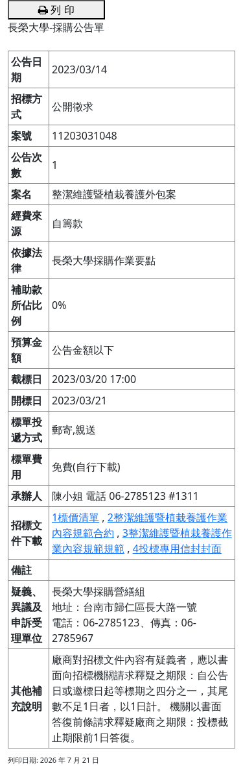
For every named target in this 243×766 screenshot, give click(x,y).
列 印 (56, 10)
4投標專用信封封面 (177, 548)
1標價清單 (75, 517)
